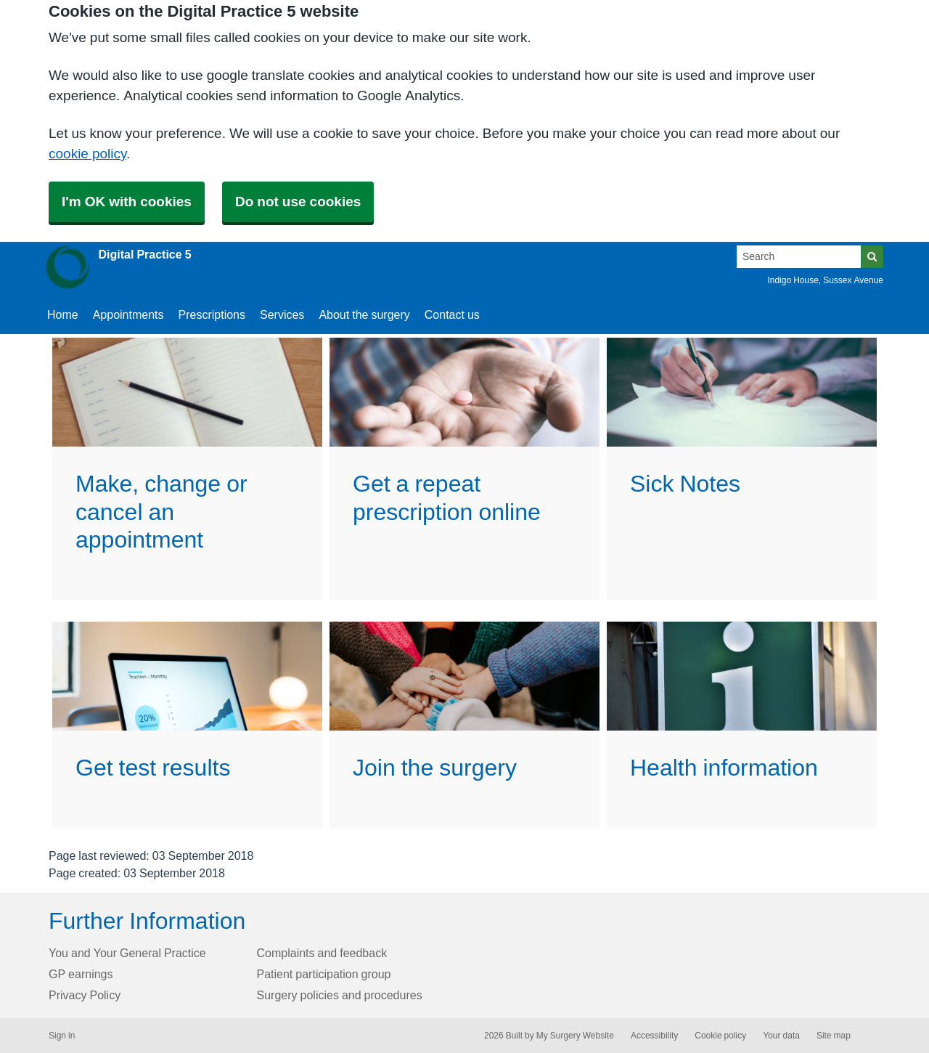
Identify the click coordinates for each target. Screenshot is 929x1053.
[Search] (799, 256)
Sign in (62, 1035)
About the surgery (364, 314)
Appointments (128, 314)
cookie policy (87, 153)
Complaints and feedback (322, 953)
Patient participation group (324, 974)
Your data (781, 1035)
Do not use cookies (298, 201)
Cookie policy (720, 1035)
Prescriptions (212, 314)
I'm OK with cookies (127, 201)
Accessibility (654, 1035)
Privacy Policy (84, 995)
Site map (834, 1035)
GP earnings (81, 974)
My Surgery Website (575, 1035)
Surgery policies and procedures (339, 995)
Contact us (452, 314)
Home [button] (62, 314)
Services (282, 314)
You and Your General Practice (127, 953)
